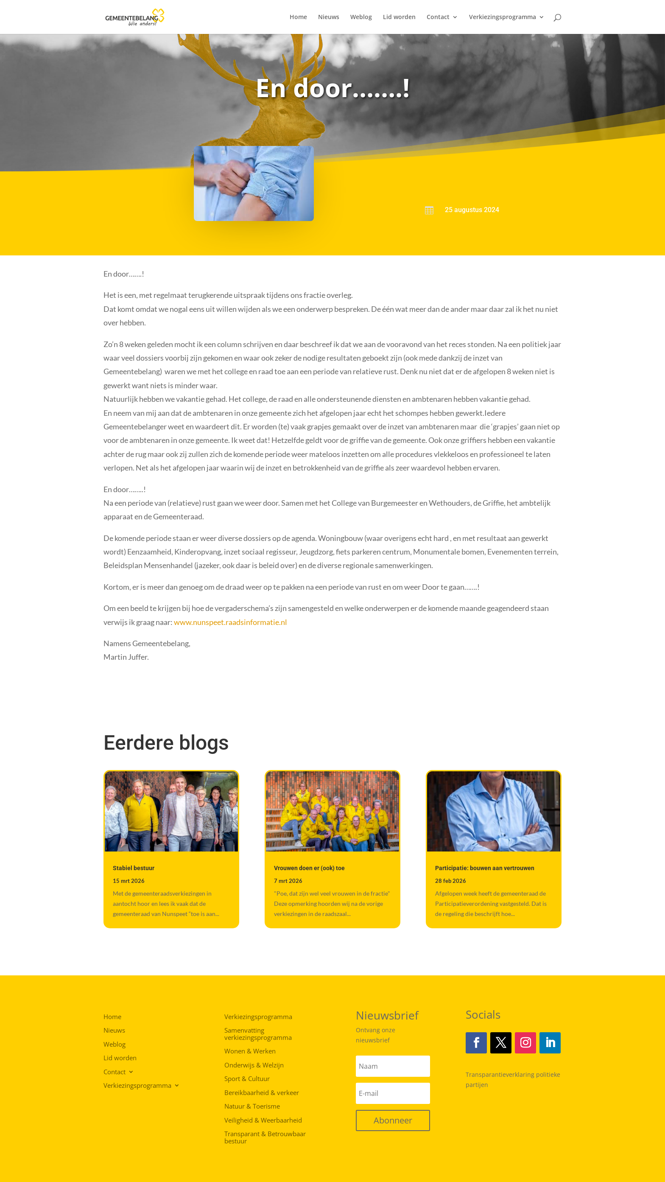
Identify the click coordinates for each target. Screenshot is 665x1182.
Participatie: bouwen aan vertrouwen (484, 868)
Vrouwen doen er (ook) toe (309, 868)
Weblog (361, 17)
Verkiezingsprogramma (502, 17)
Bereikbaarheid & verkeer (261, 1093)
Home (298, 17)
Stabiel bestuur (133, 868)
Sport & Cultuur (247, 1079)
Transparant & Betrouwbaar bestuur (265, 1137)
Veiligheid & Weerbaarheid (263, 1120)
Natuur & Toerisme (252, 1106)
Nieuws (328, 17)
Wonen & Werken (250, 1051)
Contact (438, 17)
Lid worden (399, 17)
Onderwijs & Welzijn (254, 1065)
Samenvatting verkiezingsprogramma (258, 1034)
